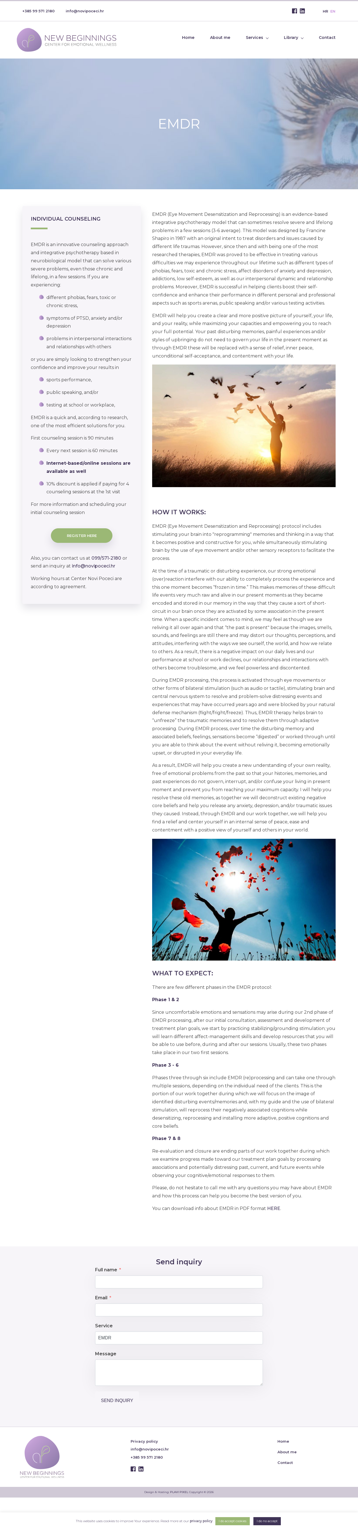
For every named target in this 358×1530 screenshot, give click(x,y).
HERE (273, 1208)
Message (105, 1353)
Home (188, 37)
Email (101, 1297)
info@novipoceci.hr (85, 11)
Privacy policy (144, 1441)
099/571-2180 (105, 558)
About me (220, 37)
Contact (327, 37)
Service (104, 1325)
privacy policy (201, 1521)
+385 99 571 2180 (38, 11)
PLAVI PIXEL (179, 1492)
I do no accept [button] (267, 1521)
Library (291, 37)
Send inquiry (117, 1400)
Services (254, 37)
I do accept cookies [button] (232, 1521)
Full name (106, 1269)
